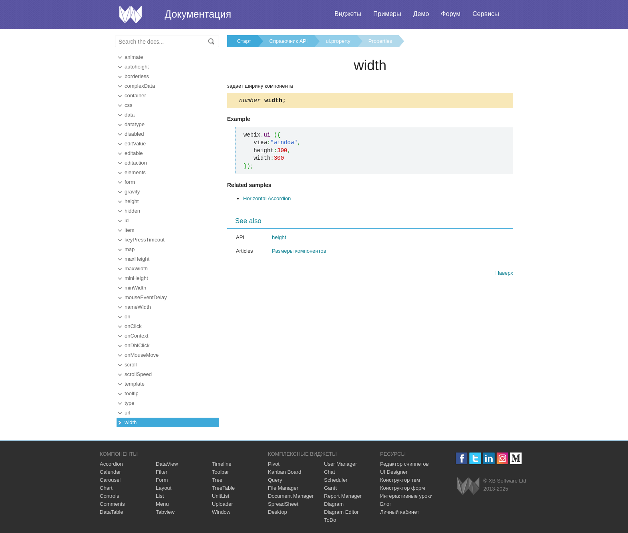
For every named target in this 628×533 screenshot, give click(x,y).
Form (162, 480)
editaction (136, 163)
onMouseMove (142, 355)
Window (221, 512)
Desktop (277, 512)
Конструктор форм (402, 488)
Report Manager (343, 496)
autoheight (137, 67)
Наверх (504, 274)
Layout (163, 488)
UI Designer (394, 472)
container (135, 96)
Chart (106, 488)
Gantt (330, 488)
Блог (385, 504)
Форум (451, 13)
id (127, 220)
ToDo (330, 520)
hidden (132, 211)
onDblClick (137, 345)
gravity (132, 192)
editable (134, 153)
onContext (136, 336)
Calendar (110, 472)
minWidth (135, 288)
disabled (134, 134)
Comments (112, 504)
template (135, 384)
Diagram (334, 504)
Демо (421, 13)
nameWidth (138, 307)
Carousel (110, 480)
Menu (162, 504)
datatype (135, 124)
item (130, 230)
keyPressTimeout (145, 240)
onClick (133, 326)
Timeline (221, 464)
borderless (137, 76)
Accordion (111, 464)
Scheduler (336, 480)
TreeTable (223, 488)
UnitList (220, 496)
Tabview (165, 512)
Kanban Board (284, 472)
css (129, 105)
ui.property (338, 41)
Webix (468, 486)
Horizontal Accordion (267, 200)
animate (134, 57)
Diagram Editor (341, 512)
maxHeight (137, 259)
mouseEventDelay (146, 297)
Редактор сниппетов (404, 464)
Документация (198, 14)
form (130, 182)
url (127, 413)
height (132, 201)
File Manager (283, 488)
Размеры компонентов (299, 252)
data (130, 115)
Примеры (387, 13)
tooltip (132, 393)
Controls (109, 496)
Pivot (274, 464)
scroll (131, 365)
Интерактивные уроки (406, 496)
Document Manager (291, 496)
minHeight (136, 278)
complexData (140, 86)
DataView (167, 464)
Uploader (222, 504)
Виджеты (347, 13)
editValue (135, 144)
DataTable (111, 512)
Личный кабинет (399, 512)
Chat (329, 472)
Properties (380, 41)
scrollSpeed (138, 374)
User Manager (340, 464)
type (130, 403)
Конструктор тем (400, 480)
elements (135, 172)
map (130, 249)
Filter (161, 472)
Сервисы (486, 13)
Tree (217, 480)
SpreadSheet (283, 504)
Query (275, 480)
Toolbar (220, 472)
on (127, 317)
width (131, 422)
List (160, 496)
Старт (244, 41)
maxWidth (136, 268)
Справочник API (288, 41)
